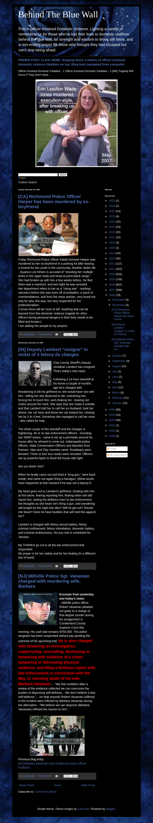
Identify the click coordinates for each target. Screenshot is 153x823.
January (117, 403)
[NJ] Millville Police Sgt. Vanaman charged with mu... (123, 344)
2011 (112, 268)
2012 (112, 263)
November (118, 305)
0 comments (44, 566)
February (118, 397)
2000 (112, 430)
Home (57, 785)
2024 (112, 205)
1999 (112, 435)
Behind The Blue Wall (58, 14)
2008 (112, 284)
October (117, 355)
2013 (112, 258)
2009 (112, 279)
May (115, 382)
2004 (112, 414)
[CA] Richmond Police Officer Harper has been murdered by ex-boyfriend (53, 201)
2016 (112, 242)
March (116, 392)
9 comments (44, 776)
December (118, 299)
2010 (112, 274)
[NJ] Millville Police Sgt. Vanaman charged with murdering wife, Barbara (53, 581)
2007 (112, 289)
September (119, 360)
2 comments (44, 334)
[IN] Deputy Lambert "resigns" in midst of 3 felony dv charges (53, 352)
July (115, 371)
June (115, 376)
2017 (112, 237)
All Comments (116, 454)
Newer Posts (26, 785)
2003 (112, 420)
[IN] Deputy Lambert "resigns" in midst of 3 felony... (123, 329)
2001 (112, 425)
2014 (112, 253)
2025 (112, 200)
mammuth (83, 808)
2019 (112, 226)
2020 (112, 221)
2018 (112, 232)
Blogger (110, 808)
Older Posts (88, 785)
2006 (112, 295)
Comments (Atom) (45, 791)
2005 (112, 409)
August (116, 366)
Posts (111, 448)
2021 (112, 216)
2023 (112, 211)
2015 (112, 247)
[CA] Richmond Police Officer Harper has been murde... (123, 314)
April (115, 387)
